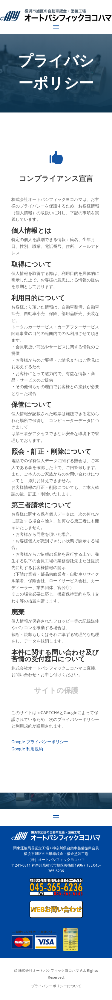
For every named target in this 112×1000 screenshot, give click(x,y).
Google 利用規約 (27, 749)
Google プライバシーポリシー (39, 741)
